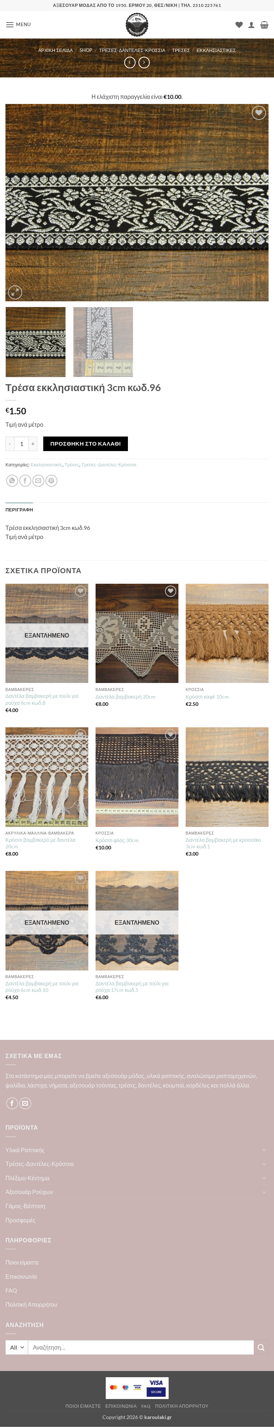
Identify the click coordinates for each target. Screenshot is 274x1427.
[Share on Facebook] (25, 481)
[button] (18, 24)
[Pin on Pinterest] (51, 481)
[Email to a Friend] (38, 481)
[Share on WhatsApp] (12, 481)
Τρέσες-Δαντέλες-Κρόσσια (132, 50)
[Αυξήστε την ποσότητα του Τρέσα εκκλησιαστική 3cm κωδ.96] (33, 444)
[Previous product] (144, 62)
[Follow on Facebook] (12, 1103)
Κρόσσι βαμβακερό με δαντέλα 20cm (40, 843)
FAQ (11, 1290)
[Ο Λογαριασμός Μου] (251, 25)
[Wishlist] (239, 25)
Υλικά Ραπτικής (25, 1149)
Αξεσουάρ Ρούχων (29, 1191)
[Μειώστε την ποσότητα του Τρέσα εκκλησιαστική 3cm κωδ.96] (9, 444)
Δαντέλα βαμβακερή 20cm (126, 697)
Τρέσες (181, 50)
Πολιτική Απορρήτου (31, 1304)
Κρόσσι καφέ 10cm (207, 697)
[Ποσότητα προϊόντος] (21, 444)
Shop (86, 50)
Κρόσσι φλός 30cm (117, 840)
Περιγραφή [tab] (19, 509)
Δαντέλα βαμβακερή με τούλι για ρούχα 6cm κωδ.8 (41, 699)
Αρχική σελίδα (55, 50)
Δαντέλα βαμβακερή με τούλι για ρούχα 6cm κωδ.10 (41, 986)
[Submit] (261, 1347)
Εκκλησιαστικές (216, 50)
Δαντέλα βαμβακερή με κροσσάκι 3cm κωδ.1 (223, 843)
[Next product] (130, 62)
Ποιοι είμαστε (22, 1262)
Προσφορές (20, 1220)
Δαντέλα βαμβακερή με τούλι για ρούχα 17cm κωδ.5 (132, 986)
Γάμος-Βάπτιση (25, 1205)
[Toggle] (264, 1149)
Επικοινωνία (21, 1276)
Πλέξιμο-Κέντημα (27, 1177)
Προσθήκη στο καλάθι (86, 443)
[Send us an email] (25, 1103)
